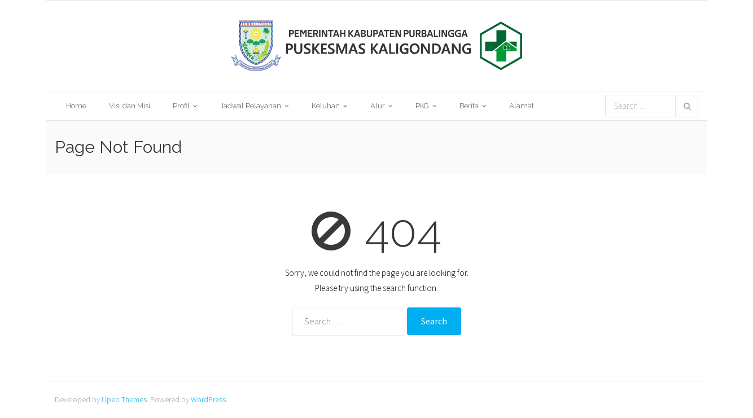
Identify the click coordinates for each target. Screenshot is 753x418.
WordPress (208, 399)
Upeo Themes (124, 399)
